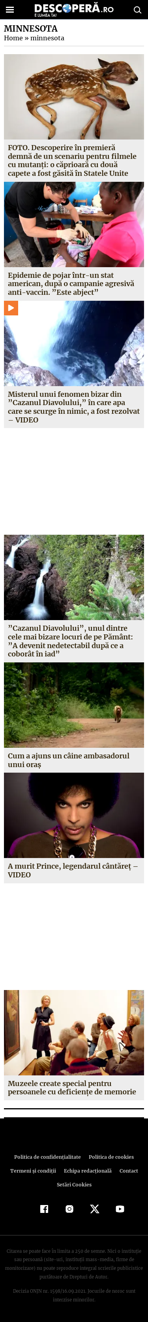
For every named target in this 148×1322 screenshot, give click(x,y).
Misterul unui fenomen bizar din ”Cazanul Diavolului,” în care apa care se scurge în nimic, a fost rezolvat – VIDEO (73, 407)
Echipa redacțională (87, 1171)
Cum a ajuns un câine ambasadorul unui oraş (68, 760)
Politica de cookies (110, 1157)
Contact (127, 1171)
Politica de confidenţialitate (49, 1157)
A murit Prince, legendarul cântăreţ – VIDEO (73, 870)
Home (13, 38)
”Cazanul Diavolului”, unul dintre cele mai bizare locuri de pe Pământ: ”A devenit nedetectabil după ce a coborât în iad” (74, 641)
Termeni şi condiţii (34, 1171)
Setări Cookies (74, 1185)
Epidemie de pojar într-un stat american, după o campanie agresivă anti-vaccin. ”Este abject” (71, 284)
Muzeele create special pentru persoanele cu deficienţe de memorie (72, 1088)
